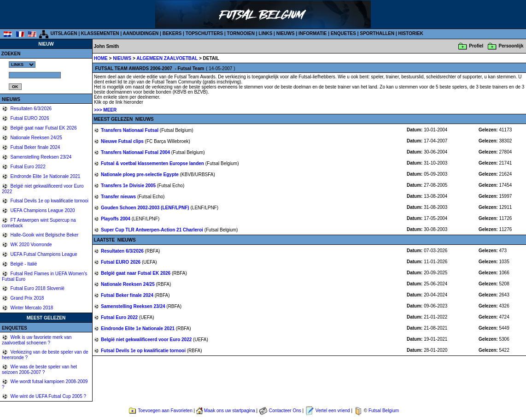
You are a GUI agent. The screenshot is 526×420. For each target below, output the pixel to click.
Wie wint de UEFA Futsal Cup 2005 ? (47, 396)
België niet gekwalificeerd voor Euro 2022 (147, 339)
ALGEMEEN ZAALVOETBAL (167, 58)
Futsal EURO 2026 (29, 118)
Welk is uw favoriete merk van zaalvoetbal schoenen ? (36, 340)
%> (22, 64)
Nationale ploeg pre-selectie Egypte (140, 174)
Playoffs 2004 (116, 218)
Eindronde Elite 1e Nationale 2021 (45, 176)
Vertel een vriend (333, 410)
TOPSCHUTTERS (204, 33)
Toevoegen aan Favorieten (165, 410)
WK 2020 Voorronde (30, 244)
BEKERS (172, 33)
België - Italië (23, 263)
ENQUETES (343, 33)
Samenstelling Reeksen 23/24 (40, 157)
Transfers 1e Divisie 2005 (129, 185)
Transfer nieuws (119, 196)
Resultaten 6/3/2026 (30, 108)
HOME (101, 58)
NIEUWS (285, 33)
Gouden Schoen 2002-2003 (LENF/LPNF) (145, 207)
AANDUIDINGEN (141, 33)
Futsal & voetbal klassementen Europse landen (153, 163)
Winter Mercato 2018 (31, 307)
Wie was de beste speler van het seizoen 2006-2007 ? (39, 369)
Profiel (476, 45)
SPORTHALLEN (377, 33)
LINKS (265, 33)
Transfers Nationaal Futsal (130, 130)
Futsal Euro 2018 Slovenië (36, 288)
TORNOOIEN (241, 33)
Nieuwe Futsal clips (123, 141)
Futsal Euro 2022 (27, 166)
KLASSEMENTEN (100, 33)
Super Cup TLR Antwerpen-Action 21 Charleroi (153, 229)
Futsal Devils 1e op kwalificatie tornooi (48, 200)
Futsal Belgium (383, 410)
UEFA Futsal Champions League (43, 254)
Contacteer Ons (285, 410)
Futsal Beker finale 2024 (34, 147)
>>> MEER (105, 109)
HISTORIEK (410, 33)
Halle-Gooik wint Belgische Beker (44, 234)
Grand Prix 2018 (26, 298)
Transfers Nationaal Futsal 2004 (136, 152)
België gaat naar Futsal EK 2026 (43, 127)
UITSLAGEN (64, 33)
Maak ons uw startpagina (229, 410)
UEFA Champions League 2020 (42, 210)
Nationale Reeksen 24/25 (35, 137)
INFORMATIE (312, 33)
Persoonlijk (511, 45)
